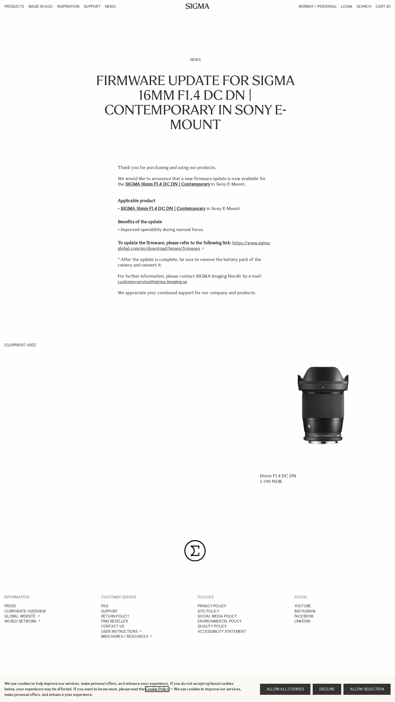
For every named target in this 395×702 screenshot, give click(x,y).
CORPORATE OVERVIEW (25, 611)
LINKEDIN (302, 621)
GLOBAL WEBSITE (20, 616)
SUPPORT (109, 611)
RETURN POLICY (115, 616)
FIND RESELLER (114, 621)
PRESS (10, 606)
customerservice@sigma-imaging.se (152, 281)
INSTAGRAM (304, 611)
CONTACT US (112, 626)
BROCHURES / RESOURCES (124, 636)
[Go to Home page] (197, 6)
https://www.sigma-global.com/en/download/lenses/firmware (194, 245)
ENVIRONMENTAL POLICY (220, 621)
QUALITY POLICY (212, 626)
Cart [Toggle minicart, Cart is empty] (383, 6)
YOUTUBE (302, 606)
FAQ (104, 606)
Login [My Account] (346, 6)
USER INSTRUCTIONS (119, 631)
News (195, 60)
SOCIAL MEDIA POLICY (217, 616)
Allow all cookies (285, 689)
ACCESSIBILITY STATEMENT (222, 631)
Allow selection (367, 689)
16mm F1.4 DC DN (278, 475)
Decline (327, 689)
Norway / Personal (318, 6)
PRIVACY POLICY (212, 606)
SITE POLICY (208, 611)
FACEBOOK (304, 616)
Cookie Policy (157, 689)
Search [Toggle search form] (363, 6)
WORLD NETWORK (20, 621)
